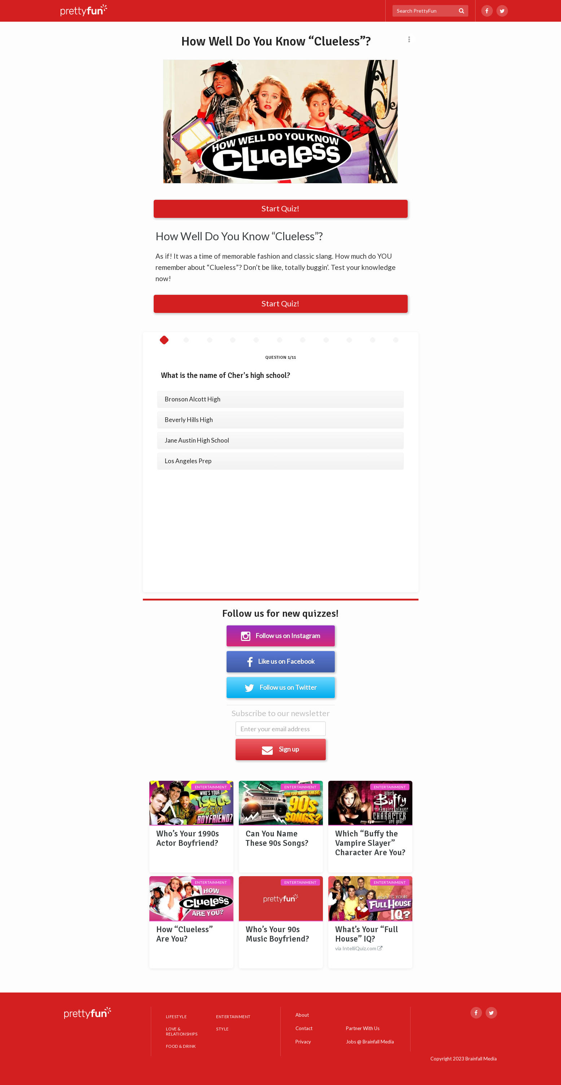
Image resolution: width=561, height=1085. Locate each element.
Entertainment (211, 787)
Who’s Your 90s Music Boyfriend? (277, 934)
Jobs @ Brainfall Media (370, 1042)
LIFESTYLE (176, 1016)
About (302, 1015)
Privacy (303, 1042)
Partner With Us (363, 1029)
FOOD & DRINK (181, 1046)
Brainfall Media (481, 1059)
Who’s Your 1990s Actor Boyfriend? (187, 838)
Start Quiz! (280, 208)
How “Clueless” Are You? (184, 934)
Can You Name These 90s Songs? (277, 838)
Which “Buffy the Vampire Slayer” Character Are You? (370, 843)
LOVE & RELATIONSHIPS (182, 1031)
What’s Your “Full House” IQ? (370, 938)
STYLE (222, 1028)
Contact (303, 1028)
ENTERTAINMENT (233, 1016)
